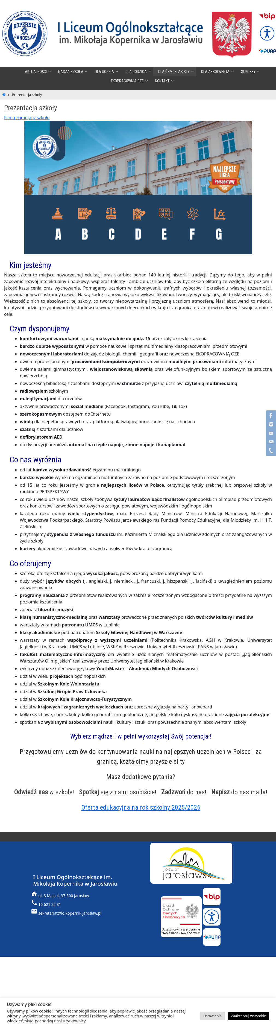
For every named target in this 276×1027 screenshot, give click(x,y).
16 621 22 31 (49, 904)
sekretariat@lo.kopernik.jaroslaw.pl (69, 913)
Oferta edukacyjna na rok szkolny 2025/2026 (140, 807)
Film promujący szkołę (26, 118)
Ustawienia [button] (212, 1015)
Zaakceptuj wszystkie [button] (248, 1015)
